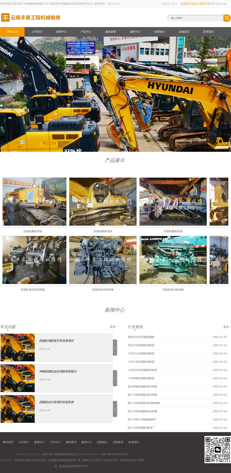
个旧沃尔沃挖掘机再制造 (142, 370)
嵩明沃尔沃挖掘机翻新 (140, 337)
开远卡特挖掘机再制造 (140, 345)
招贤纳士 (159, 31)
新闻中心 (61, 31)
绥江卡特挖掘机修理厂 (140, 427)
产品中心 (86, 31)
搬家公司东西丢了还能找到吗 (99, 460)
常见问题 (7, 327)
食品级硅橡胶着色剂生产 (73, 466)
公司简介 (36, 31)
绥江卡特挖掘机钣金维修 (142, 411)
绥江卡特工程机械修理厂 (142, 419)
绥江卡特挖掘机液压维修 (142, 394)
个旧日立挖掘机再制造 (140, 353)
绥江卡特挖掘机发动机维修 (143, 403)
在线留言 (184, 31)
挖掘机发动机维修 (105, 289)
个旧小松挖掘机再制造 (140, 361)
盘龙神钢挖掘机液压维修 (142, 386)
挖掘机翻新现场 (34, 231)
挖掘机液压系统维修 (35, 289)
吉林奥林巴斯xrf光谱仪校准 (30, 460)
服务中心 (135, 31)
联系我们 (208, 31)
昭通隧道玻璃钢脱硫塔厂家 (64, 460)
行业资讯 (135, 327)
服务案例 (110, 31)
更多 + (114, 326)
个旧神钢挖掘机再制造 (140, 378)
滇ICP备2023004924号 (114, 454)
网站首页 (12, 31)
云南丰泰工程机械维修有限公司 (59, 454)
